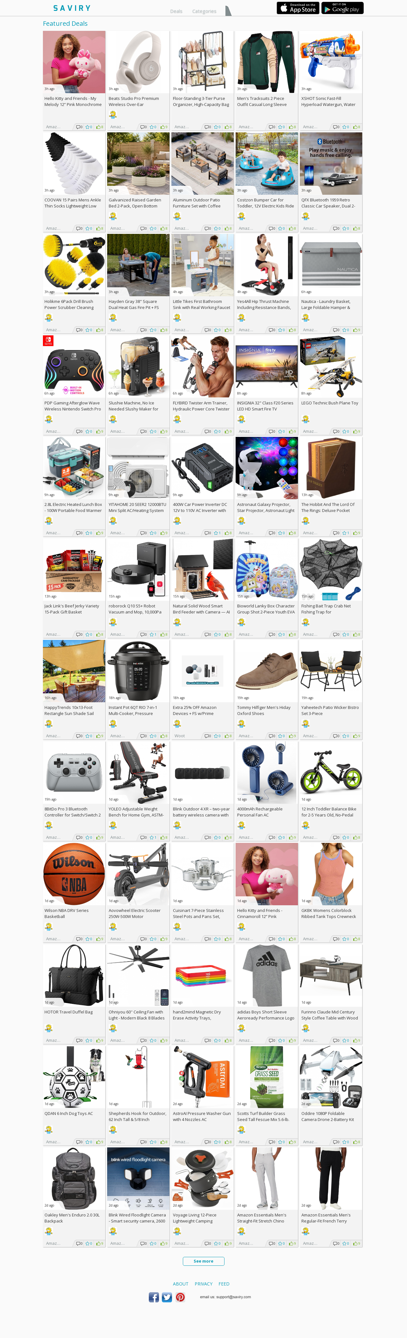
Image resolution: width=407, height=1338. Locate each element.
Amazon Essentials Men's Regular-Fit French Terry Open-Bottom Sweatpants (326, 1221)
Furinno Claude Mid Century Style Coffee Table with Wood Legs (329, 1018)
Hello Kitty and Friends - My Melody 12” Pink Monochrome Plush (73, 104)
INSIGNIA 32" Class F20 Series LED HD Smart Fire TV (265, 406)
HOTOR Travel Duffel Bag (69, 1012)
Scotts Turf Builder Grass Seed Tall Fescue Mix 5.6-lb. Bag (263, 1119)
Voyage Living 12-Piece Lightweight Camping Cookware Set (195, 1221)
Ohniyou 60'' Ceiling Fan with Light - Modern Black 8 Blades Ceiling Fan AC (137, 1018)
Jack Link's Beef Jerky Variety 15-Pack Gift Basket (72, 609)
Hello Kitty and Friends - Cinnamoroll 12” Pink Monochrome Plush (259, 916)
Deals (176, 11)
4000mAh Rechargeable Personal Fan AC (260, 812)
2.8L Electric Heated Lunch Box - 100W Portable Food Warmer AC (73, 510)
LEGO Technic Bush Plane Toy (329, 403)
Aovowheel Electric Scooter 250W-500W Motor (135, 913)
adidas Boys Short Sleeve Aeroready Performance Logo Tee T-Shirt (265, 1018)
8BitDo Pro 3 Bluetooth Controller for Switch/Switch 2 (73, 812)
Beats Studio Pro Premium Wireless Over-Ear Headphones (134, 104)
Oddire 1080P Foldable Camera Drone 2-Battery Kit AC (327, 1119)
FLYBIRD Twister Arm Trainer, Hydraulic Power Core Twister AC (201, 409)
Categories (204, 11)
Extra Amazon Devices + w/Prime (195, 710)
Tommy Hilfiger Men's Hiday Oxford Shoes (264, 710)
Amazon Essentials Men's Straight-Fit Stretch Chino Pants (261, 1221)
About (181, 1284)
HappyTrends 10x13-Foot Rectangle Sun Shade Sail (69, 710)
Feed (224, 1284)
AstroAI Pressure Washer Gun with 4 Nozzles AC (202, 1116)
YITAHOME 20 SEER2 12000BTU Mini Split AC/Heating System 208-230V (137, 510)
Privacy (203, 1284)
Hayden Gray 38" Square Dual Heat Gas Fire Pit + (134, 304)
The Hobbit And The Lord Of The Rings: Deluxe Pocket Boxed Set (328, 510)
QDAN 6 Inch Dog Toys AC (69, 1113)
